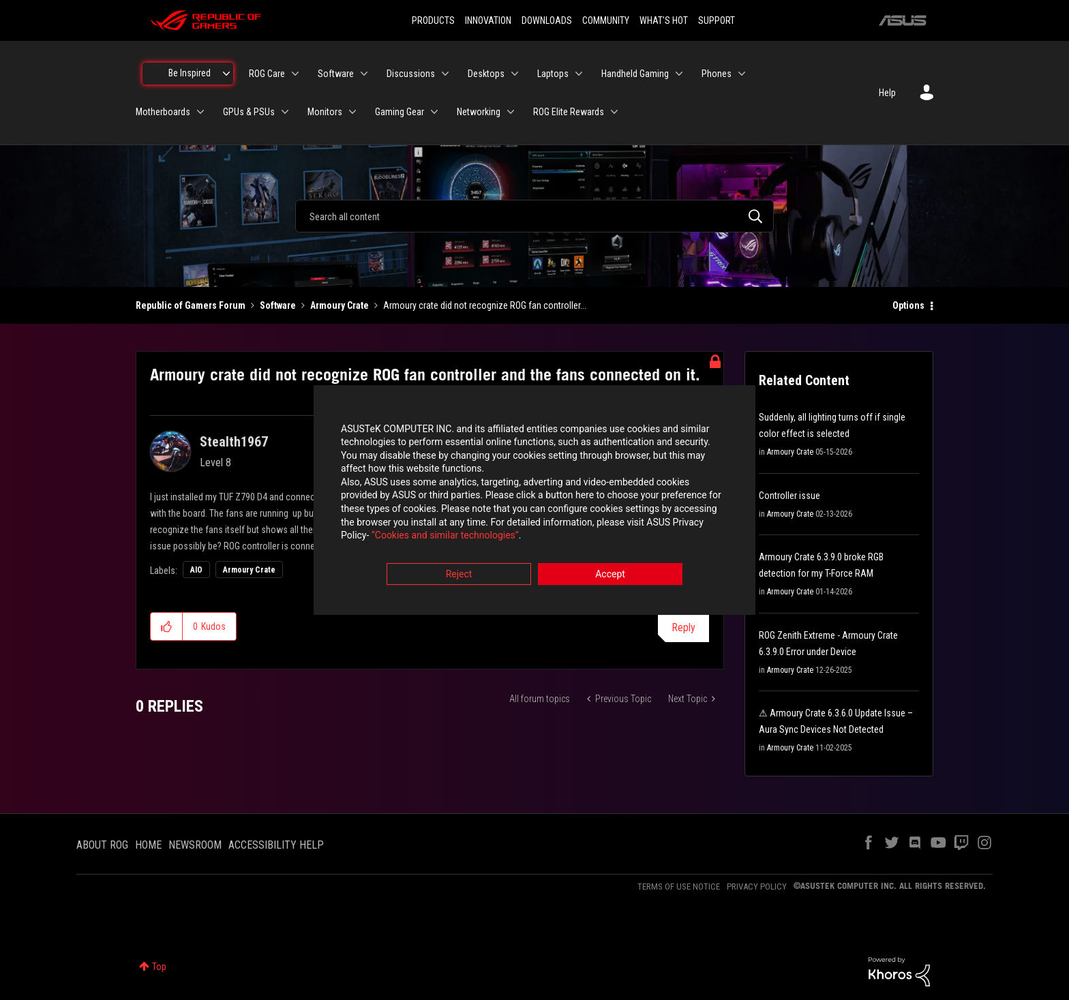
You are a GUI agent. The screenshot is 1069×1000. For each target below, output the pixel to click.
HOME (148, 844)
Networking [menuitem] (478, 111)
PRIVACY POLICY (757, 886)
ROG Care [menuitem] (267, 73)
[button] (167, 626)
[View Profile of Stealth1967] (234, 442)
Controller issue (789, 495)
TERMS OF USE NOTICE (678, 886)
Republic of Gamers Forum (190, 305)
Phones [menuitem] (717, 73)
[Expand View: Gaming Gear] (434, 111)
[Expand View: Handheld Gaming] (679, 73)
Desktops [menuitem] (486, 73)
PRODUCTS (433, 20)
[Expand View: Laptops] (579, 73)
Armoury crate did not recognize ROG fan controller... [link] (484, 305)
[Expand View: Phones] (742, 73)
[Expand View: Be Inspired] (226, 73)
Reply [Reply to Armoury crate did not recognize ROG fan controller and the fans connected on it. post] (683, 627)
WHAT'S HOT (663, 20)
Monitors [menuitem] (324, 111)
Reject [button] (459, 575)
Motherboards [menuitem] (163, 111)
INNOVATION (488, 20)
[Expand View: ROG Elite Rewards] (614, 111)
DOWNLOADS (547, 20)
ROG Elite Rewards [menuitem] (568, 111)
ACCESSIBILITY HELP (276, 844)
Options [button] (908, 305)
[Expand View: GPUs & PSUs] (285, 111)
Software (278, 305)
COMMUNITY (605, 20)
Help (887, 92)
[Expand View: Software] (364, 73)
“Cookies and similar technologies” (445, 537)
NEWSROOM (195, 844)
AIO (196, 570)
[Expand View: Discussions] (445, 73)
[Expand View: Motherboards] (200, 111)
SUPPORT (716, 20)
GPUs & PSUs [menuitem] (249, 111)
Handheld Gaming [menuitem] (635, 73)
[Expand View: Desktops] (515, 73)
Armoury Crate (339, 305)
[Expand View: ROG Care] (295, 73)
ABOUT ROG (102, 844)
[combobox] (534, 216)
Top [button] (159, 966)
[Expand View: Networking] (510, 111)
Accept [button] (610, 575)
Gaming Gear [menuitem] (399, 111)
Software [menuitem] (336, 73)
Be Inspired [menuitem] (189, 72)
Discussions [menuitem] (411, 73)
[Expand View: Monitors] (352, 111)
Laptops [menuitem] (553, 73)
